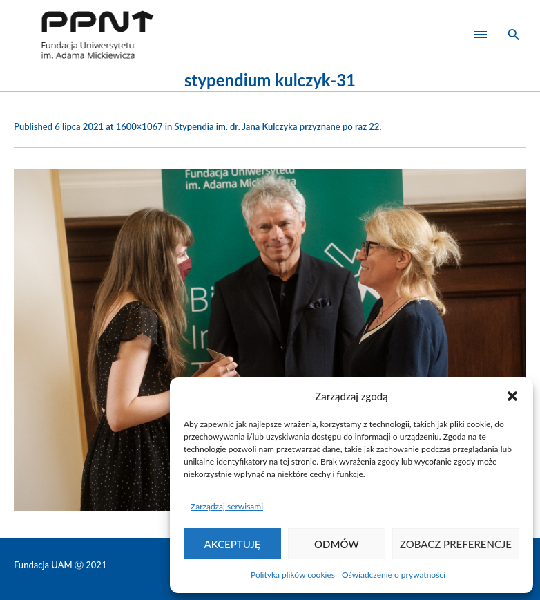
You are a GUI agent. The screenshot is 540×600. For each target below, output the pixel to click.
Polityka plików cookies (293, 575)
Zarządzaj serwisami (227, 506)
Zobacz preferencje (456, 544)
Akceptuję (232, 544)
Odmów (336, 544)
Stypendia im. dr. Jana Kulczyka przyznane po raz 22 (277, 126)
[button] (512, 396)
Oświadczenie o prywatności (393, 575)
